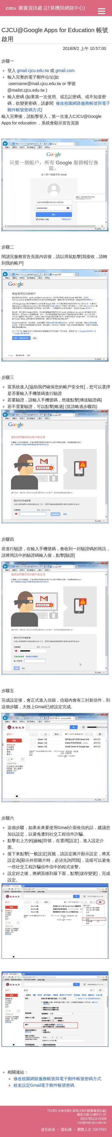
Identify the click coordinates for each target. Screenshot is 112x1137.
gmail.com (65, 70)
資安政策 (48, 1129)
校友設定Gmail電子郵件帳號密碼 (44, 1085)
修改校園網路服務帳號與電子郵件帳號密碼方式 (57, 1078)
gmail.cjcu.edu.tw (33, 70)
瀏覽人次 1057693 (91, 1129)
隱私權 (66, 1129)
